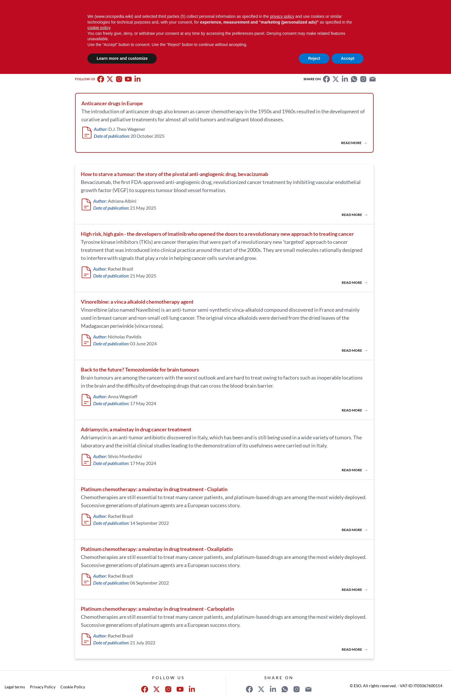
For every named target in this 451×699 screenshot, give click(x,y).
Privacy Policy (43, 686)
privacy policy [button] (282, 16)
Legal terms (15, 686)
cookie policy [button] (98, 27)
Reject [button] (314, 58)
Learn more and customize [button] (122, 58)
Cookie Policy (72, 686)
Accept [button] (347, 58)
